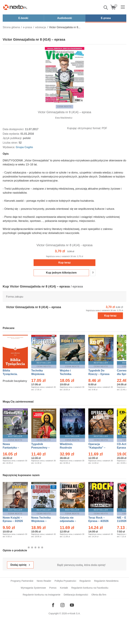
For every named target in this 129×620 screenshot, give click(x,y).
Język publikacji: (13, 138)
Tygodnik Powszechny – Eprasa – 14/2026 (42, 448)
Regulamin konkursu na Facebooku (89, 587)
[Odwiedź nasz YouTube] (72, 605)
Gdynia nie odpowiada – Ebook (68, 521)
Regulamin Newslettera (106, 581)
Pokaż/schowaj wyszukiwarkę (106, 7)
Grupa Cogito (24, 147)
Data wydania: (11, 133)
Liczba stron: (11, 142)
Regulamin (85, 581)
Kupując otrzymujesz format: (84, 128)
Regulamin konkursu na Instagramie (41, 594)
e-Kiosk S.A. (74, 613)
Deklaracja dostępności (76, 594)
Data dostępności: (14, 129)
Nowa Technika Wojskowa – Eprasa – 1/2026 (41, 521)
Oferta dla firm (98, 594)
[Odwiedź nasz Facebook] (53, 605)
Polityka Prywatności (65, 581)
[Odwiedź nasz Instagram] (62, 605)
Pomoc (53, 587)
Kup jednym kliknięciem (61, 272)
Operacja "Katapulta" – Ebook (96, 448)
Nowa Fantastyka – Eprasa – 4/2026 (13, 448)
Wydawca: (9, 147)
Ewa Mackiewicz (63, 117)
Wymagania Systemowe (33, 587)
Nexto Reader (44, 581)
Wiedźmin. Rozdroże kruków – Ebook (70, 448)
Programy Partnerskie (22, 581)
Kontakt (64, 587)
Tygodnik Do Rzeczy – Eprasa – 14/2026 (98, 374)
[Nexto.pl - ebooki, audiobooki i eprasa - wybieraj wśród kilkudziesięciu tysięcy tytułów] (15, 7)
